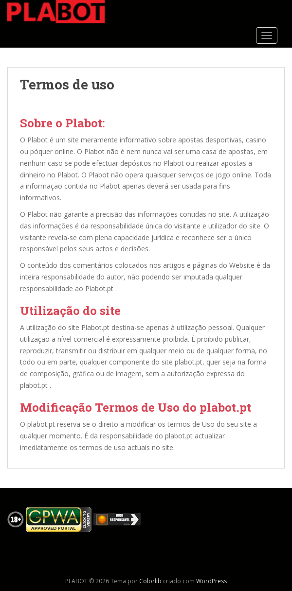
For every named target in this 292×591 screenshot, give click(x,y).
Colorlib (150, 581)
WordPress (211, 581)
